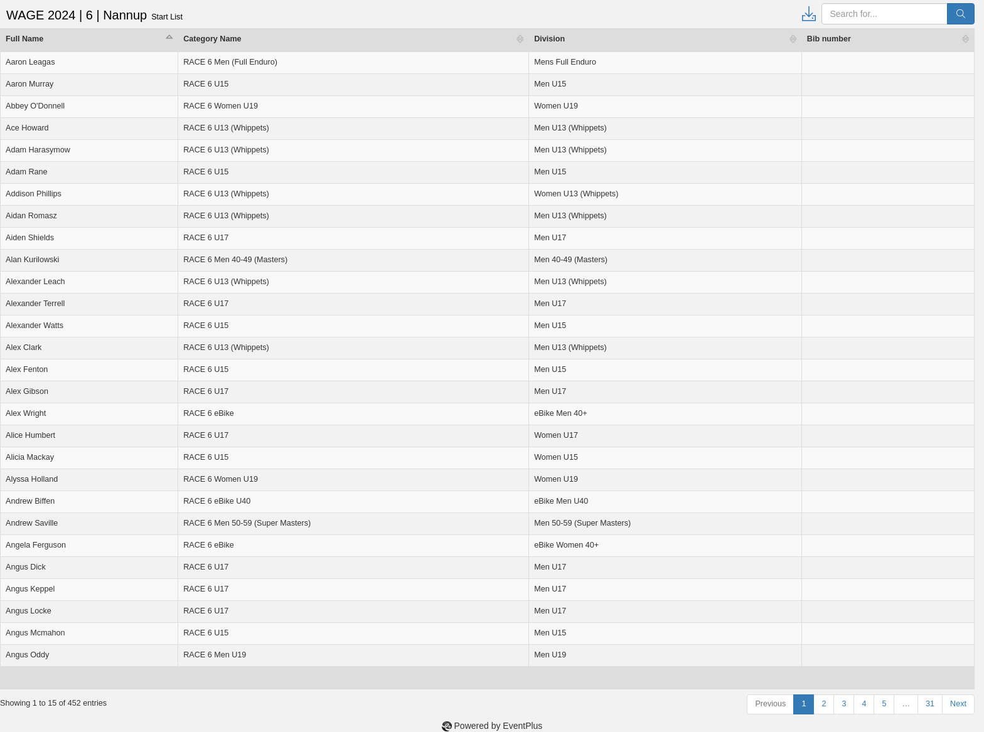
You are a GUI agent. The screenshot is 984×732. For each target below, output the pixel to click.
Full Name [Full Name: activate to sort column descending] (24, 38)
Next (958, 703)
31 (930, 703)
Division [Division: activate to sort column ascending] (549, 38)
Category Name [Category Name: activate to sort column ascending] (212, 38)
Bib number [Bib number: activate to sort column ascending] (829, 38)
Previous (770, 703)
